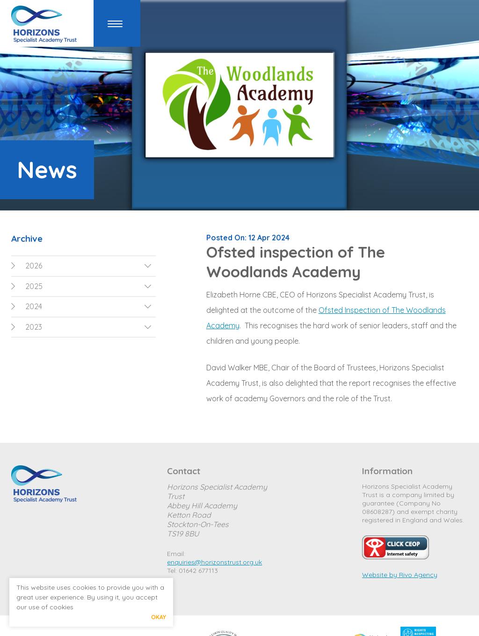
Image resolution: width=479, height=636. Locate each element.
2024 (26, 306)
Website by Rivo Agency (399, 575)
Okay (158, 617)
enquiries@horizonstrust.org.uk (214, 562)
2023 (26, 327)
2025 (27, 286)
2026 (26, 265)
